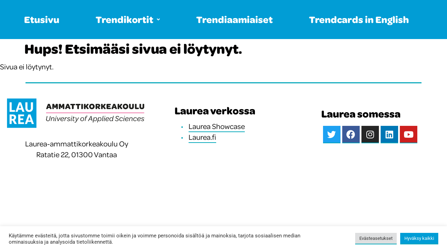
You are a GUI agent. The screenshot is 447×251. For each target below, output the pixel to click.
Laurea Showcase (217, 126)
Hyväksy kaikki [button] (419, 238)
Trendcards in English (359, 19)
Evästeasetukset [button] (376, 238)
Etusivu (41, 19)
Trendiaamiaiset (234, 19)
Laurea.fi (202, 137)
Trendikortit (128, 19)
